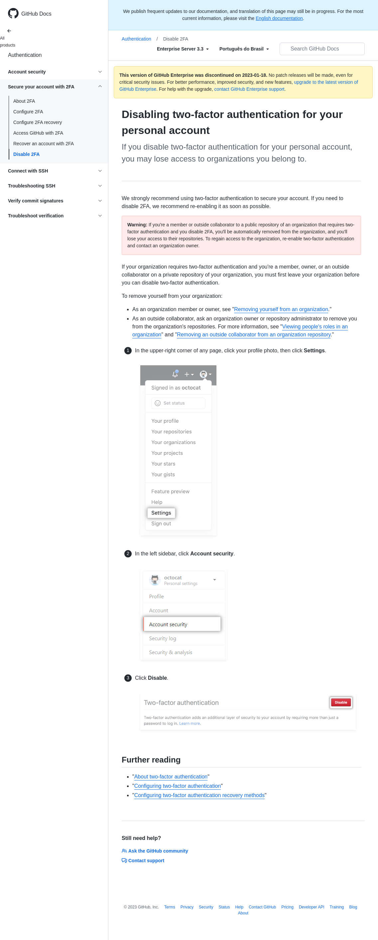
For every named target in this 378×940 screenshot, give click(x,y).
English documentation (279, 18)
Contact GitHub (262, 907)
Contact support (143, 860)
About (243, 913)
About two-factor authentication (171, 776)
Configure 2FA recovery (37, 122)
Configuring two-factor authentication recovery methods (199, 795)
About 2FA (24, 101)
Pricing (287, 907)
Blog (353, 907)
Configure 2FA (28, 111)
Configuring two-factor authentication (177, 786)
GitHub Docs (36, 14)
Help (239, 907)
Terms (169, 907)
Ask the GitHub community (155, 851)
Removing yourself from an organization (281, 309)
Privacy (187, 907)
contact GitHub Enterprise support (249, 89)
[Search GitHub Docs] (322, 49)
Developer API (311, 907)
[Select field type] (183, 49)
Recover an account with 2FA (43, 143)
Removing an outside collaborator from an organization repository (253, 334)
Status (224, 907)
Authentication (25, 55)
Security (206, 907)
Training (337, 907)
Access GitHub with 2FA (38, 133)
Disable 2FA (26, 154)
